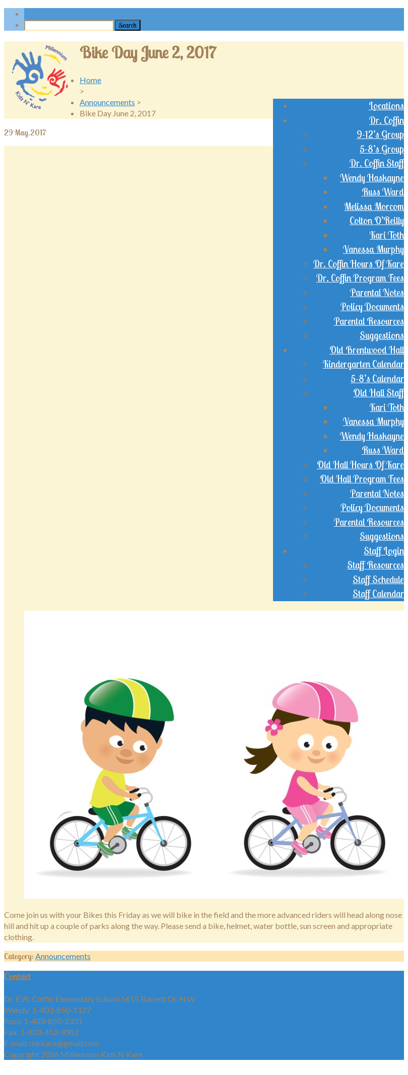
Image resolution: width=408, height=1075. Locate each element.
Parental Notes (377, 292)
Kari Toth (387, 235)
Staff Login (384, 551)
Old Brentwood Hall (366, 350)
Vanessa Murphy (373, 249)
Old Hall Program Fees (362, 479)
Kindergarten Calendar (363, 364)
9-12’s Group (380, 134)
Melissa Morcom (374, 206)
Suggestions (382, 335)
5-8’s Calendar (377, 379)
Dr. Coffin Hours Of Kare (358, 264)
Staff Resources (375, 565)
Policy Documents (372, 307)
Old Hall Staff (378, 393)
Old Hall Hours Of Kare (360, 465)
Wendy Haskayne (372, 178)
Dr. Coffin (386, 120)
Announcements (107, 102)
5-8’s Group (382, 149)
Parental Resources (369, 321)
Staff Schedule (378, 580)
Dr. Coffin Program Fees (360, 278)
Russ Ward (383, 192)
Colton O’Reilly (377, 220)
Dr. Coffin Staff (377, 163)
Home (90, 80)
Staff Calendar (378, 594)
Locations (386, 106)
